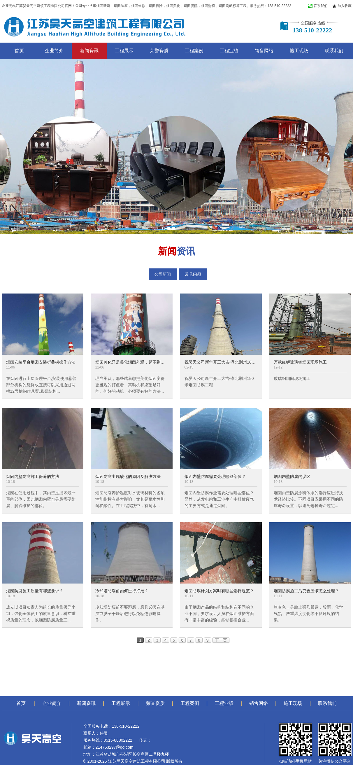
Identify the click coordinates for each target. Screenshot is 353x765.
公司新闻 (162, 274)
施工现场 (299, 50)
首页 (19, 50)
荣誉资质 (159, 50)
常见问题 (193, 274)
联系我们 (334, 50)
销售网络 (264, 50)
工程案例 (194, 50)
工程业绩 (229, 50)
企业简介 (54, 50)
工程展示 (124, 50)
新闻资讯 (89, 50)
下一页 (221, 640)
